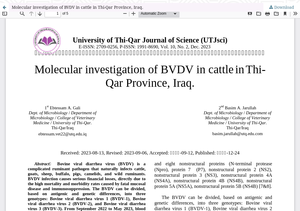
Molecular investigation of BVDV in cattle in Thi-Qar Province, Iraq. (77, 7)
